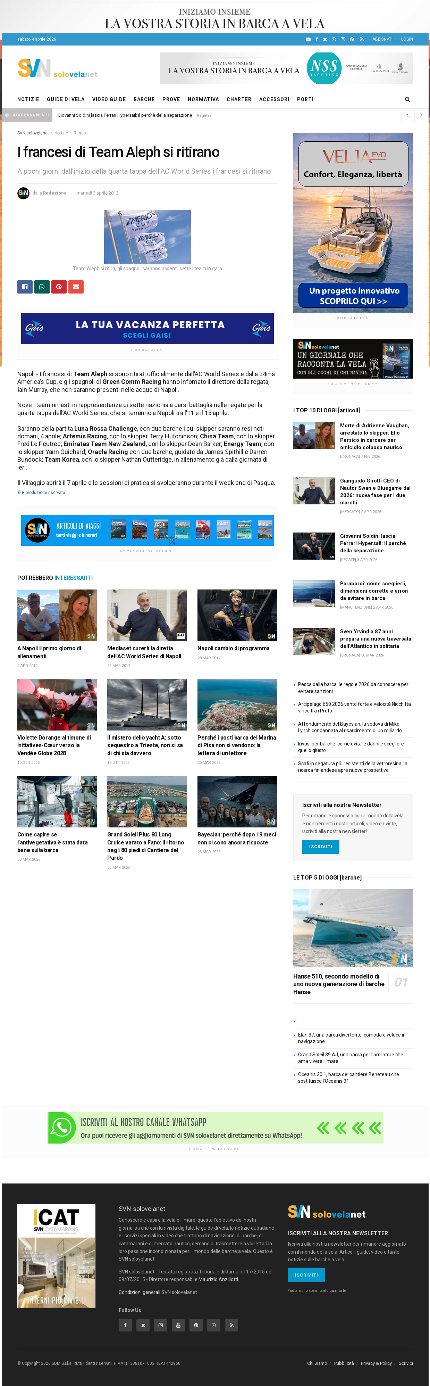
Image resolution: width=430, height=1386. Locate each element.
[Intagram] (343, 39)
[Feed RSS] (362, 39)
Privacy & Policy (376, 1363)
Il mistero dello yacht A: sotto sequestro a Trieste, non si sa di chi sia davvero (145, 745)
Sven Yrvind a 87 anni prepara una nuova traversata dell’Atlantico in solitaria (375, 638)
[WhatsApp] (334, 39)
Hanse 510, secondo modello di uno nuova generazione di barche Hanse (339, 984)
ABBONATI (382, 39)
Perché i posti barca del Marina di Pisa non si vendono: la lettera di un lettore (236, 745)
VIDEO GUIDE (109, 99)
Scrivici (406, 1363)
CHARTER (239, 99)
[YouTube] (308, 39)
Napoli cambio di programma (233, 648)
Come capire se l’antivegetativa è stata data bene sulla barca (52, 842)
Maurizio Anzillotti (218, 1279)
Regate (80, 133)
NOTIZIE (28, 99)
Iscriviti (320, 846)
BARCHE (144, 99)
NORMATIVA (203, 99)
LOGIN (407, 39)
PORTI (305, 99)
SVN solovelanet (33, 133)
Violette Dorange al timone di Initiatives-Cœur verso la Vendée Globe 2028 (54, 745)
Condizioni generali (139, 1292)
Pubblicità (344, 1363)
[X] (325, 39)
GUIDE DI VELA (66, 99)
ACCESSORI (274, 99)
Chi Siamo (317, 1363)
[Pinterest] (352, 39)
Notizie (61, 133)
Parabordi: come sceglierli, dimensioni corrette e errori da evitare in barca (374, 590)
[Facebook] (316, 39)
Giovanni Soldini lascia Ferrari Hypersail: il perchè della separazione (125, 115)
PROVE (171, 99)
